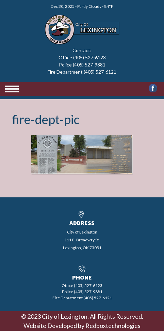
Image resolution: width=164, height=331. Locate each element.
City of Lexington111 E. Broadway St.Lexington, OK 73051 (82, 239)
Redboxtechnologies (113, 325)
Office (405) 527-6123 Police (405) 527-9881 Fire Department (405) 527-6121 (82, 65)
